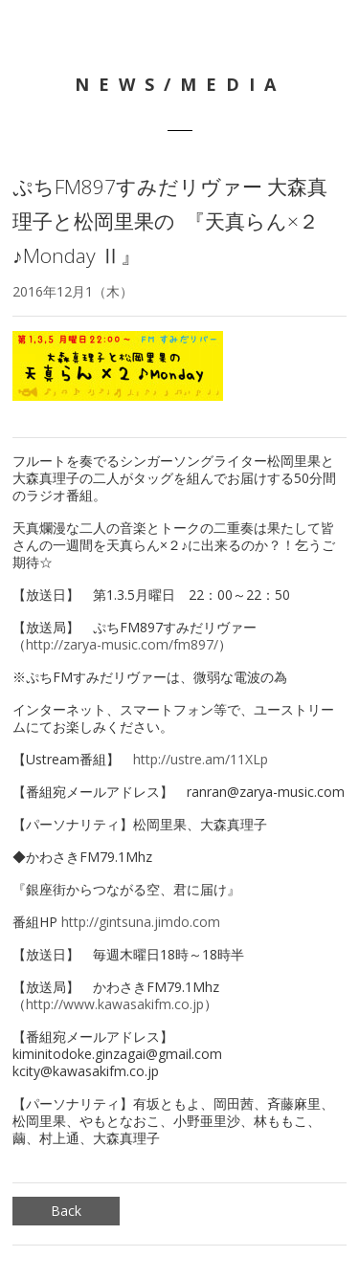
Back (66, 1211)
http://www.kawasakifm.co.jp (115, 1004)
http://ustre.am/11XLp (200, 759)
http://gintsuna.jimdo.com (140, 922)
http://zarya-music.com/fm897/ (122, 644)
